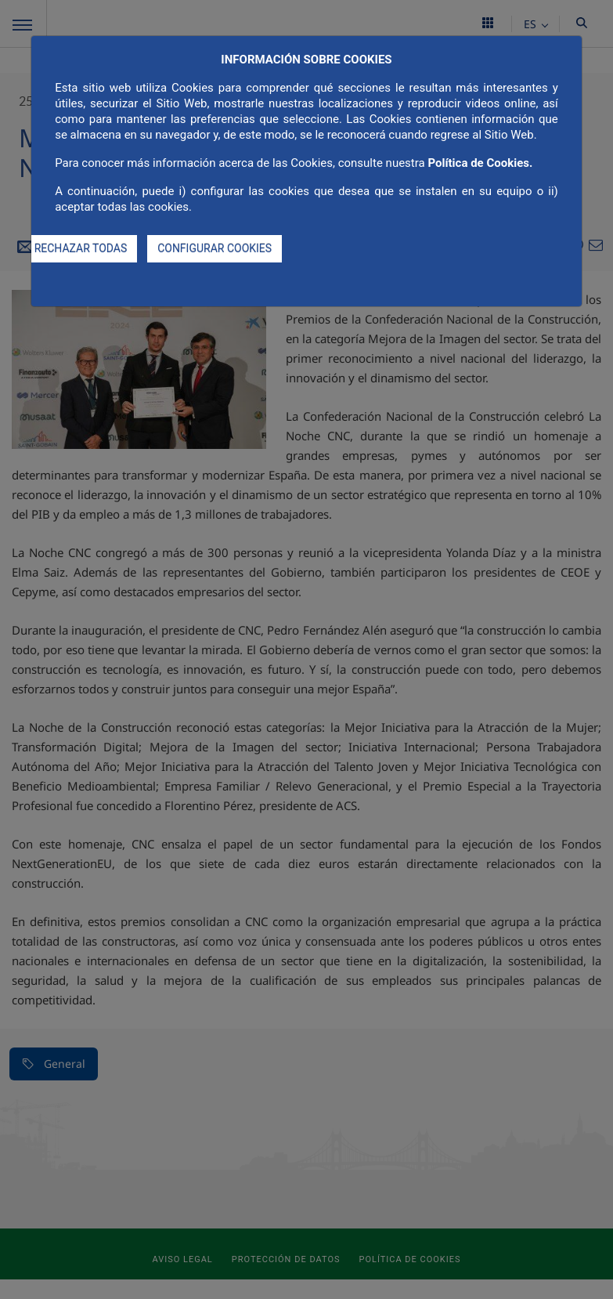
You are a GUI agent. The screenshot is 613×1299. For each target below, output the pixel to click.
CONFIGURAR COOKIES (214, 248)
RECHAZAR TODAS (81, 248)
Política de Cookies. (479, 163)
